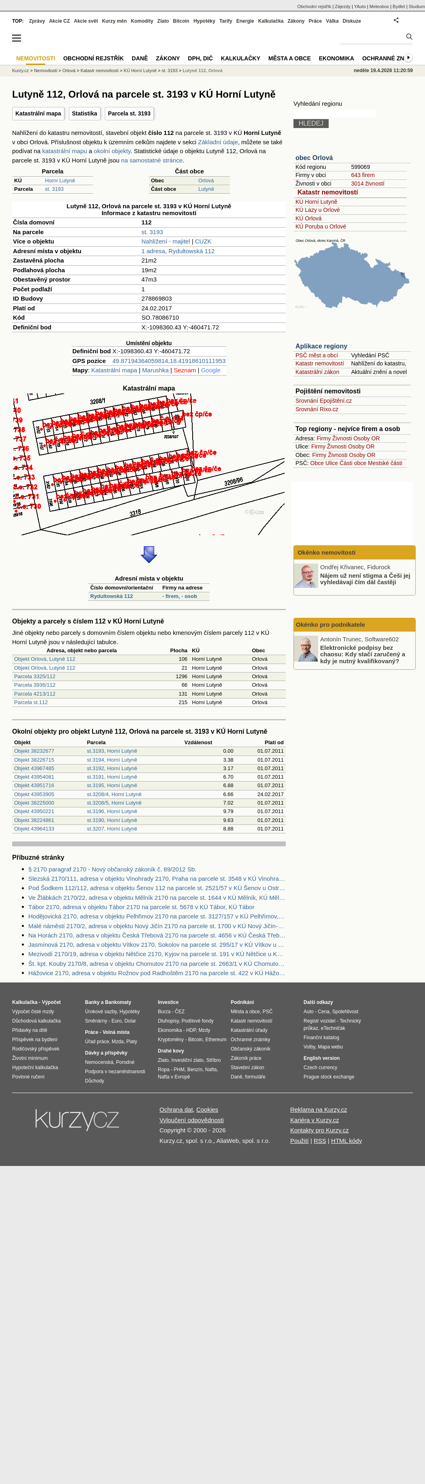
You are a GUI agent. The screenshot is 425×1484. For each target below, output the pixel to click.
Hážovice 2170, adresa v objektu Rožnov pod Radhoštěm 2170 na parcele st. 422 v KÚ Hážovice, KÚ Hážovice (157, 972)
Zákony (295, 21)
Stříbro (213, 1060)
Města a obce (289, 58)
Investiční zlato (187, 1060)
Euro (116, 1021)
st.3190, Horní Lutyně (112, 820)
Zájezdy (343, 6)
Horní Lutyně (60, 180)
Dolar (130, 1021)
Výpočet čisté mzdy (33, 1011)
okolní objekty (112, 150)
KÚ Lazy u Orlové (317, 210)
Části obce (353, 463)
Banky (92, 1002)
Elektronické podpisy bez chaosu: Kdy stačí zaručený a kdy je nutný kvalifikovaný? (362, 654)
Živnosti (342, 438)
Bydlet (399, 6)
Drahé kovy (171, 1051)
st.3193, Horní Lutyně (112, 751)
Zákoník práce (246, 1058)
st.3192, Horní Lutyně (112, 768)
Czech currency (320, 1067)
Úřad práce (97, 1041)
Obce (317, 463)
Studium (417, 6)
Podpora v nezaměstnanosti (115, 1071)
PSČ (268, 1011)
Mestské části (385, 463)
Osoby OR (366, 438)
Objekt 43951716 (34, 785)
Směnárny (96, 1021)
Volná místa (115, 1032)
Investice (168, 1002)
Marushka (155, 370)
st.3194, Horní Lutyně (112, 760)
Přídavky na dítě (29, 1030)
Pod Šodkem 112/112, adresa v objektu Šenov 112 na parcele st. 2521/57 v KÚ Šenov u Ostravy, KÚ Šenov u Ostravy (157, 887)
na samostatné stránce (152, 160)
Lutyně (206, 189)
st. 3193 (54, 189)
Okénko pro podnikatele (330, 624)
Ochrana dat (176, 1109)
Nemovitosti (45, 70)
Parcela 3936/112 (34, 685)
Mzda (117, 1041)
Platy (131, 1041)
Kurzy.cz (20, 70)
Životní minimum (30, 1058)
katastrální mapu (64, 150)
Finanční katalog (321, 1037)
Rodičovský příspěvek (36, 1049)
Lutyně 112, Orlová (202, 70)
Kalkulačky (240, 58)
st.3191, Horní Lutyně (112, 777)
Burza (164, 1011)
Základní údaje (218, 142)
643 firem (362, 175)
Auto (309, 1011)
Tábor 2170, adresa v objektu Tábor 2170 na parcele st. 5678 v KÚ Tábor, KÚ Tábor (141, 906)
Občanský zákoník (250, 1049)
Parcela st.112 (31, 702)
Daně (140, 58)
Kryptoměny (171, 1039)
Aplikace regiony (321, 346)
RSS (320, 1140)
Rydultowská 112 (111, 596)
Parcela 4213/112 (34, 694)
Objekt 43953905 (34, 794)
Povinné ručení (28, 1077)
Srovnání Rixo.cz (316, 409)
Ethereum (215, 1039)
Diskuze (352, 21)
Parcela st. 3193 (129, 113)
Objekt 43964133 (34, 829)
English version (322, 1058)
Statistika (84, 113)
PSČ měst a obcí (316, 355)
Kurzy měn (114, 21)
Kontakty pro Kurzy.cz (319, 1130)
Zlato (163, 21)
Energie (245, 21)
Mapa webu (330, 1047)
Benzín (194, 1069)
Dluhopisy (168, 1021)
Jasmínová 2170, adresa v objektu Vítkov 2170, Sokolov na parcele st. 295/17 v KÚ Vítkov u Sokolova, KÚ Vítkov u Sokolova (157, 944)
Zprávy (37, 21)
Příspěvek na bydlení (34, 1039)
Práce (315, 21)
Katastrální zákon (317, 372)
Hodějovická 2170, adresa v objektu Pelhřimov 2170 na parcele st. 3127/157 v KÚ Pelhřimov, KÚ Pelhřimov (157, 916)
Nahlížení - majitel (166, 241)
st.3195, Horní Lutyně (112, 785)
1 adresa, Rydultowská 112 (178, 251)
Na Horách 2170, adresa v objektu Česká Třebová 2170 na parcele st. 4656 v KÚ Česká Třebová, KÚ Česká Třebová (157, 935)
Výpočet (51, 1002)
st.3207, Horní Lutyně (112, 829)
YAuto (360, 6)
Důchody (94, 1081)
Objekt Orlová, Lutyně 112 (44, 659)
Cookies (207, 1109)
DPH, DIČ (200, 58)
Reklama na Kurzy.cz (318, 1109)
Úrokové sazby (101, 1011)
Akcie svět (86, 21)
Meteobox (379, 6)
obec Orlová (314, 157)
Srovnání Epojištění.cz (323, 400)
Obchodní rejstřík (315, 6)
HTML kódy (346, 1140)
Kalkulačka (271, 21)
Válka (332, 21)
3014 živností (368, 183)
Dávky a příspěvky (106, 1053)
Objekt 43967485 (34, 768)
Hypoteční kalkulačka (35, 1067)
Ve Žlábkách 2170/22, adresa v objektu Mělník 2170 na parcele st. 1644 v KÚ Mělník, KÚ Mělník (157, 897)
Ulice (331, 463)
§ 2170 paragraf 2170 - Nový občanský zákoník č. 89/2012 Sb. (112, 869)
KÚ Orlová (308, 218)
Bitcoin (181, 21)
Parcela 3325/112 (34, 676)
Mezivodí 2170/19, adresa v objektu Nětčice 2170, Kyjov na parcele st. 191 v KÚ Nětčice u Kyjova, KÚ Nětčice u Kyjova (157, 953)
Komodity (142, 21)
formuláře (255, 1077)
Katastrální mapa (38, 113)
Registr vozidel (320, 1021)
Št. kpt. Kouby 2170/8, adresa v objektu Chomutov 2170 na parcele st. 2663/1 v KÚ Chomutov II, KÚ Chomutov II (157, 963)
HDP (191, 1030)
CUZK (203, 241)
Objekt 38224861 (34, 820)
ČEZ (180, 1011)
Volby (309, 1047)
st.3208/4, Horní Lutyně (114, 794)
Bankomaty (118, 1002)
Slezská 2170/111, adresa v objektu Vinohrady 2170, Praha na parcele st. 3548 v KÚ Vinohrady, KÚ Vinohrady (157, 878)
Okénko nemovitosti (326, 552)
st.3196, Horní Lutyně (112, 811)
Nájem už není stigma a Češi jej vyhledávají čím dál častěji (365, 578)
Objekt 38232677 (34, 751)
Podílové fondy (197, 1021)
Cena (323, 1011)
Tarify (225, 21)
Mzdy (204, 1030)
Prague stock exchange (329, 1077)
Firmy (324, 438)
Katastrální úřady (249, 1030)
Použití (299, 1140)
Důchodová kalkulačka (36, 1021)
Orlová (206, 180)
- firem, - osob (179, 596)
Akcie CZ (59, 21)
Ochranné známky (391, 58)
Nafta (211, 1069)
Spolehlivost (345, 1011)
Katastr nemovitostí (328, 192)
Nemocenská (99, 1062)
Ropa (164, 1069)
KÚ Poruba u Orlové (320, 226)
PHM (179, 1069)
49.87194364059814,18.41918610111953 (169, 360)
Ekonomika (336, 58)
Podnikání (242, 1002)
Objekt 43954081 (34, 777)
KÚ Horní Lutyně (316, 202)
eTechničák (333, 1028)
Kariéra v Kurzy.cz (314, 1120)
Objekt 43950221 (34, 811)
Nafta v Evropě (174, 1077)
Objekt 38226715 (34, 760)
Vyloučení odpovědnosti (191, 1120)
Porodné (125, 1062)
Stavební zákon (247, 1067)
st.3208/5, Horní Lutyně (114, 803)
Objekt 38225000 (34, 803)
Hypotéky (204, 21)
